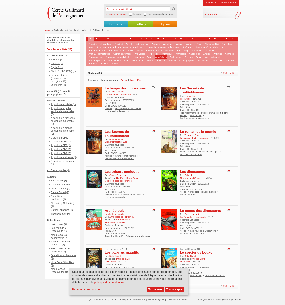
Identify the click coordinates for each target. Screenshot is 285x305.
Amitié (130, 50)
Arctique (189, 57)
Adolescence (142, 44)
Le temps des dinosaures (125, 88)
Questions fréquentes (177, 299)
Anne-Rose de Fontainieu (121, 217)
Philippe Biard (123, 259)
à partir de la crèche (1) (63, 104)
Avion (115, 63)
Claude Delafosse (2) (62, 184)
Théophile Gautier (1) (62, 214)
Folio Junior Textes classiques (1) (61, 250)
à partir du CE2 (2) (61, 145)
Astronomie (137, 60)
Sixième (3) (57, 59)
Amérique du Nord (212, 47)
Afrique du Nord (193, 44)
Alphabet (152, 47)
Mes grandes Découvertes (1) (59, 270)
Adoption (156, 44)
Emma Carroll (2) (60, 192)
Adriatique (168, 44)
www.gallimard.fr (206, 299)
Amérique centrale (191, 47)
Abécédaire (105, 44)
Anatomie (169, 50)
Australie (160, 60)
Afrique (179, 44)
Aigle (91, 47)
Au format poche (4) (58, 170)
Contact (114, 299)
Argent (199, 57)
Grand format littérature (126, 156)
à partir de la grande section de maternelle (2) (62, 131)
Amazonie (175, 47)
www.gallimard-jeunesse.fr (229, 299)
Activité (129, 44)
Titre (132, 80)
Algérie (113, 47)
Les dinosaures (192, 172)
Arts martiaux (114, 60)
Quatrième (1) (58, 85)
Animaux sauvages (122, 54)
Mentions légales (156, 299)
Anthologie (181, 54)
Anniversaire (141, 54)
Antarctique (167, 54)
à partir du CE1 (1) (61, 141)
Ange (186, 50)
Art (206, 57)
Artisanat (215, 57)
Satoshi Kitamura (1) (62, 210)
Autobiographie (186, 60)
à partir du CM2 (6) (61, 153)
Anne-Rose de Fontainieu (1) (58, 198)
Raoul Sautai (132, 178)
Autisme (172, 60)
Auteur (124, 80)
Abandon (93, 44)
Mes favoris (211, 14)
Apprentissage (96, 57)
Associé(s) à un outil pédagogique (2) (58, 93)
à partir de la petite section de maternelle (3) (62, 111)
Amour (140, 50)
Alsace (163, 47)
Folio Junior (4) (59, 224)
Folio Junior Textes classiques (204, 151)
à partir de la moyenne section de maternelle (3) (63, 121)
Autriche (230, 60)
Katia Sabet (115, 256)
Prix (139, 80)
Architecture (176, 57)
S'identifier (211, 2)
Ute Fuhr (120, 178)
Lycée (165, 24)
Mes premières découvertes (128, 194)
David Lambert (116, 91)
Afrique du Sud (212, 44)
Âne (179, 50)
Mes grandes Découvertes (203, 192)
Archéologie (161, 57)
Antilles (206, 54)
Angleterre (197, 50)
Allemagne (140, 47)
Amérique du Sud (97, 50)
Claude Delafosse (118, 175)
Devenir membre (228, 2)
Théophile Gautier (193, 135)
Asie (126, 60)
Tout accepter (174, 289)
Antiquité (218, 54)
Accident (119, 44)
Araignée (139, 57)
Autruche (93, 63)
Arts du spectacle (97, 60)
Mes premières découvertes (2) (59, 236)
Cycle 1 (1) (57, 63)
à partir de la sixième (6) (64, 157)
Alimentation (126, 47)
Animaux (209, 50)
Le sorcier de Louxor (197, 252)
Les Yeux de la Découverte (128, 108)
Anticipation (194, 54)
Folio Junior (195, 115)
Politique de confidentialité (132, 299)
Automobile (217, 60)
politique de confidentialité (110, 282)
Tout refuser (155, 289)
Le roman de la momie (198, 132)
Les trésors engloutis (122, 172)
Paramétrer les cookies (86, 289)
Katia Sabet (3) (59, 180)
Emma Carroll (191, 96)
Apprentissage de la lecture (119, 57)
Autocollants (203, 60)
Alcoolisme (102, 47)
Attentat (149, 60)
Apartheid (229, 54)
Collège (140, 24)
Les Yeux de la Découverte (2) (59, 229)
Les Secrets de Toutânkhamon (192, 90)
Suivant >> (230, 73)
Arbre (149, 57)
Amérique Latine (116, 50)
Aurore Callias (123, 219)
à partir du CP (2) (60, 137)
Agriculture (227, 44)
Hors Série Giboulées (125, 236)
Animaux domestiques (99, 54)
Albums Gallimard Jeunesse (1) (60, 243)
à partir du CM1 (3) (61, 149)
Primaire (115, 24)
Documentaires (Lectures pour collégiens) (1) (59, 78)
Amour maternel (154, 50)
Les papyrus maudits (122, 252)
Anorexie (154, 54)
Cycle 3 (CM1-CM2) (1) (63, 71)
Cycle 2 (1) (57, 67)
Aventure (104, 63)
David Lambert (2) (60, 188)
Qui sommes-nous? (98, 299)
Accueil (48, 30)
